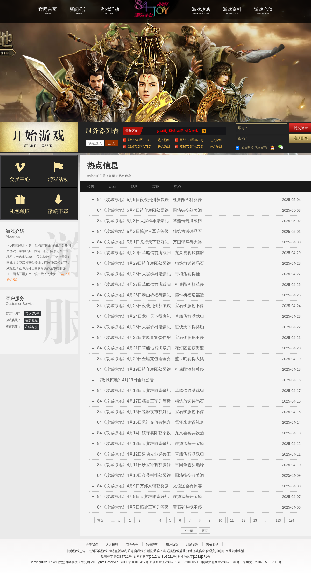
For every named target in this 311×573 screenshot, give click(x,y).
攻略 (156, 186)
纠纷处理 (192, 544)
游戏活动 (58, 172)
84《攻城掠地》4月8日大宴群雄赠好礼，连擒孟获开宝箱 (149, 496)
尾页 (204, 531)
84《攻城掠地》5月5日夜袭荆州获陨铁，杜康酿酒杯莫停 (149, 199)
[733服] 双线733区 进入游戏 (177, 131)
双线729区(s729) (201, 146)
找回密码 (261, 147)
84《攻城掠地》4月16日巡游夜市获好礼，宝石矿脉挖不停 (150, 412)
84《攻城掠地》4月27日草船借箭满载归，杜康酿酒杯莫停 (150, 284)
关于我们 (92, 544)
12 (243, 520)
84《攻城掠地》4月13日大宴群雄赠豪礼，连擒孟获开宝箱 (150, 443)
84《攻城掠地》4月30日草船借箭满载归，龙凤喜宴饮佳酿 (150, 252)
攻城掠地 (155, 15)
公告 (90, 186)
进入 (111, 143)
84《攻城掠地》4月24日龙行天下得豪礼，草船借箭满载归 (150, 316)
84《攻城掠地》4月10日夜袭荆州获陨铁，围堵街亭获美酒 (150, 475)
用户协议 (172, 544)
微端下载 (58, 204)
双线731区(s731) (201, 140)
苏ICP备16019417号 (134, 562)
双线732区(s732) (149, 140)
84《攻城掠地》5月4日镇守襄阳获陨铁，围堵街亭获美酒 (149, 210)
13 (255, 520)
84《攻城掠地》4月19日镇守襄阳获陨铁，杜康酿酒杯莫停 (150, 369)
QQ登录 (272, 147)
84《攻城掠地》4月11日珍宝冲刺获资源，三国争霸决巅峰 (150, 465)
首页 (112, 176)
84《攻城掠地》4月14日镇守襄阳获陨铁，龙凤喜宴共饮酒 (150, 433)
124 (291, 520)
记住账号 (247, 147)
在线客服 (31, 320)
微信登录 (281, 147)
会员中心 (19, 172)
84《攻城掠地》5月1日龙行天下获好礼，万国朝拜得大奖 (149, 242)
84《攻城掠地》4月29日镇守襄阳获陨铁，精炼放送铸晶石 (150, 263)
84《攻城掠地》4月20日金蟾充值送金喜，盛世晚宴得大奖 (150, 358)
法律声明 (152, 544)
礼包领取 (19, 204)
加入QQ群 (32, 313)
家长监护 (212, 544)
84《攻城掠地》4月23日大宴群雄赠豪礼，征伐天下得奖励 (150, 327)
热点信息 (125, 176)
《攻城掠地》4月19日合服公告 (125, 380)
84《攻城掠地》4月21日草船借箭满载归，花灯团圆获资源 (150, 348)
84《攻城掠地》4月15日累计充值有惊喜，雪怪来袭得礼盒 (150, 422)
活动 (112, 186)
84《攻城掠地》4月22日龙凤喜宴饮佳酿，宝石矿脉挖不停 (150, 337)
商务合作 (132, 544)
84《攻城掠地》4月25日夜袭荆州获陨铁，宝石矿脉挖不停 (150, 305)
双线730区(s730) (149, 146)
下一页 (188, 531)
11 (232, 520)
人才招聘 (112, 544)
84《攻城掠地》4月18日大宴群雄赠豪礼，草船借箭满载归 (150, 390)
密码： (243, 138)
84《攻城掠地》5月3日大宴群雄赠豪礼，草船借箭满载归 (149, 221)
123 (278, 520)
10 (220, 520)
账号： (243, 128)
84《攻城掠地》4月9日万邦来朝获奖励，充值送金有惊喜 (149, 486)
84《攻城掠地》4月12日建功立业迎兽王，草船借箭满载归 (150, 454)
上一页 (116, 520)
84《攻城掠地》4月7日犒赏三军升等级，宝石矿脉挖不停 (149, 507)
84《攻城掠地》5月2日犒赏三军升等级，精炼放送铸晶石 (149, 231)
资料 (134, 186)
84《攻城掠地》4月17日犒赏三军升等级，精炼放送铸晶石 (150, 401)
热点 (177, 186)
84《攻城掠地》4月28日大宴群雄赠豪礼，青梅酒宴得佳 (148, 274)
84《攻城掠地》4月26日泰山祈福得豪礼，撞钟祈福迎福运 (150, 295)
